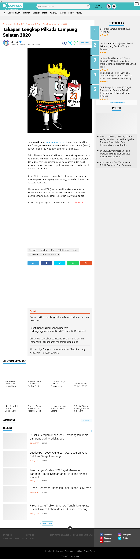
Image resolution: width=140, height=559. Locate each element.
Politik (86, 13)
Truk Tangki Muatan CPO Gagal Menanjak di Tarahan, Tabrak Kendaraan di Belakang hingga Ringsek (61, 475)
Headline (18, 24)
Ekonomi (76, 13)
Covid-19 (30, 535)
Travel (96, 13)
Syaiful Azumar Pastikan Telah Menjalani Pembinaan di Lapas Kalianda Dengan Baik (115, 149)
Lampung (32, 13)
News (43, 24)
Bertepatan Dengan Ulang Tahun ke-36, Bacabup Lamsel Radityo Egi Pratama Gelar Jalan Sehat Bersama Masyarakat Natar (117, 136)
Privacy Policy (91, 551)
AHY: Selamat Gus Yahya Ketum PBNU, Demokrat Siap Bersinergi (115, 159)
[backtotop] (70, 529)
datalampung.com (55, 142)
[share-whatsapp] (76, 43)
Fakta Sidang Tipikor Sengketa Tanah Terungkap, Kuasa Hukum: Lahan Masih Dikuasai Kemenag (60, 510)
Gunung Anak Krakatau (13, 538)
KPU (25, 24)
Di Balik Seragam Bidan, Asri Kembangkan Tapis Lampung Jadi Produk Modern (56, 440)
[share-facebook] (64, 43)
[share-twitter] (70, 43)
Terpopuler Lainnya (117, 98)
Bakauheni (7, 535)
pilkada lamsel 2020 (66, 24)
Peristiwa (65, 13)
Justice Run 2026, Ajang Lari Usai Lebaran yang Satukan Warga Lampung (60, 455)
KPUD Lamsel (34, 24)
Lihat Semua (47, 523)
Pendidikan (52, 24)
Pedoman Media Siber (74, 551)
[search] (63, 6)
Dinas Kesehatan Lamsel (84, 535)
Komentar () (85, 43)
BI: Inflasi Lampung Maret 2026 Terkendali (118, 30)
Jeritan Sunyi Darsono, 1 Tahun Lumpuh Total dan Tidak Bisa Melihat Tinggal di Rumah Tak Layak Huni (120, 61)
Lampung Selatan (17, 13)
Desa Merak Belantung (60, 535)
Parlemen (43, 13)
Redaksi (46, 551)
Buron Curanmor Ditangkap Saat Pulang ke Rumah (61, 490)
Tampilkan (86, 420)
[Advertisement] (14, 89)
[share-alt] (33, 263)
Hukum (54, 13)
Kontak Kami (57, 551)
